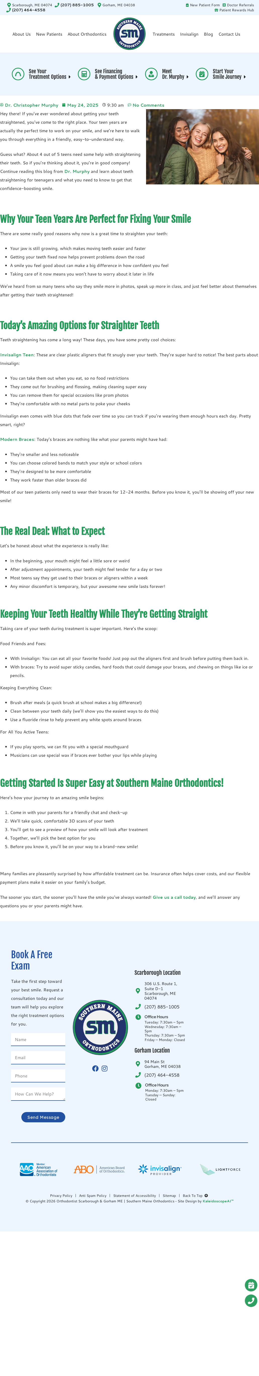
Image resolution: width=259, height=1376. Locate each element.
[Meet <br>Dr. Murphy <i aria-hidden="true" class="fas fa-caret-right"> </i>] (151, 74)
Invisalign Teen (17, 355)
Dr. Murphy (77, 171)
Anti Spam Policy (92, 1196)
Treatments (164, 34)
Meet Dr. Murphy (176, 74)
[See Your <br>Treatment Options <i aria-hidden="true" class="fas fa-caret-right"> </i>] (18, 74)
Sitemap (169, 1196)
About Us (21, 34)
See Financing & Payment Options (117, 74)
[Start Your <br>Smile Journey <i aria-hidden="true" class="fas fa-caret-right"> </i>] (202, 74)
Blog (208, 34)
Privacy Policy (61, 1196)
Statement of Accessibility (134, 1196)
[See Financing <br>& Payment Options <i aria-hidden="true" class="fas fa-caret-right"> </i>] (84, 74)
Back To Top (196, 1196)
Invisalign (189, 34)
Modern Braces (17, 439)
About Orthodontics (87, 34)
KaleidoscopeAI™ (218, 1201)
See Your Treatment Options (50, 74)
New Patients (49, 34)
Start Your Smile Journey (230, 74)
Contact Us (229, 34)
